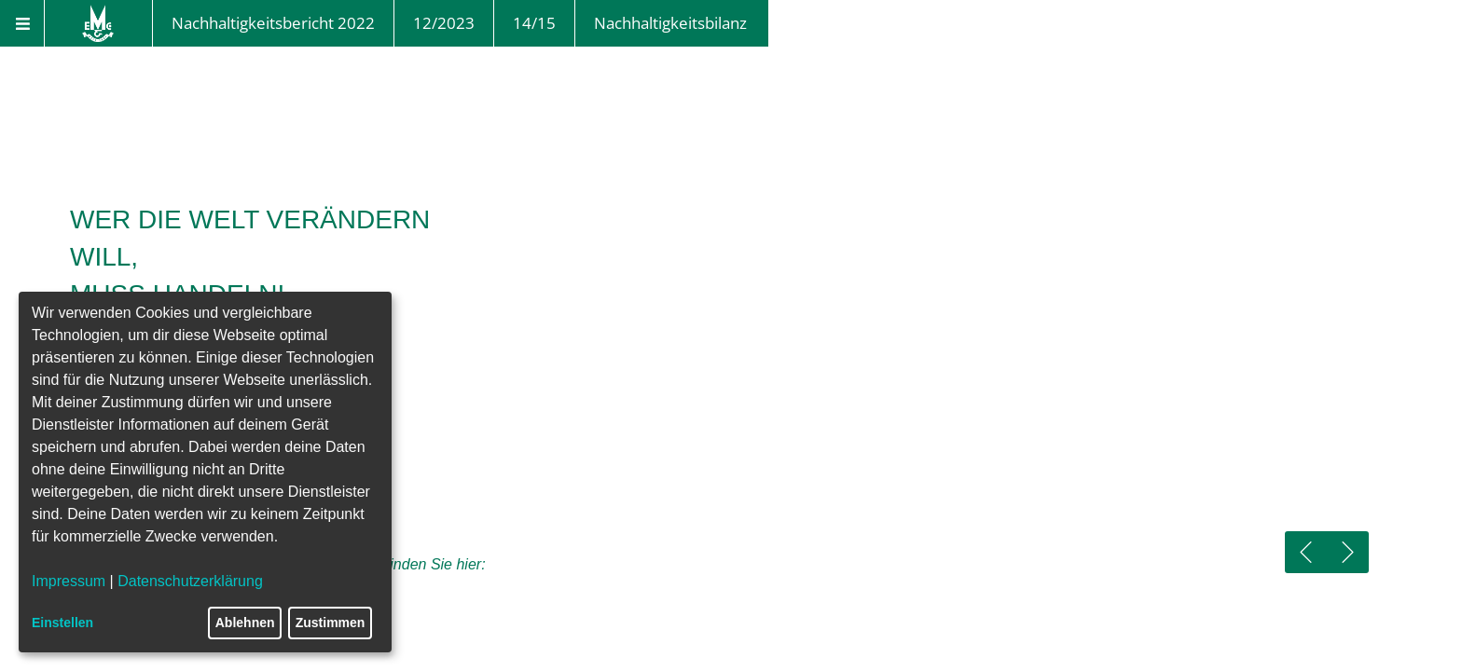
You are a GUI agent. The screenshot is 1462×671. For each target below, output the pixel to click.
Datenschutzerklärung (190, 581)
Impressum (68, 581)
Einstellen (62, 622)
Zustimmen (331, 622)
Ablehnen (245, 622)
